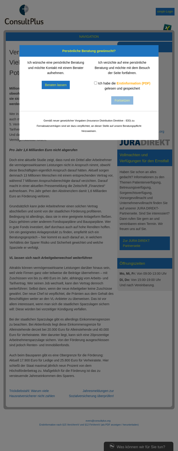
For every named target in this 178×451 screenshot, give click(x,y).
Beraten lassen (56, 85)
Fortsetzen (122, 100)
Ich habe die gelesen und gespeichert (122, 85)
